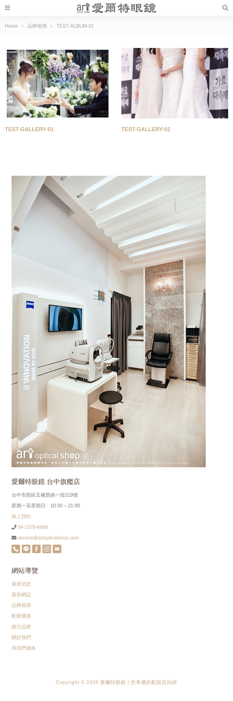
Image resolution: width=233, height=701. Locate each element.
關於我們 (21, 637)
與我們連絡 (24, 648)
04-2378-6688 (32, 527)
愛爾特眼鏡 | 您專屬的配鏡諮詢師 (138, 682)
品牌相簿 (21, 605)
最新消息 (21, 584)
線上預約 (21, 516)
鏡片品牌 (21, 626)
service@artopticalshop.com (47, 537)
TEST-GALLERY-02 (145, 129)
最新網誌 (21, 594)
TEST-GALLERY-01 (29, 129)
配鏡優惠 (21, 615)
